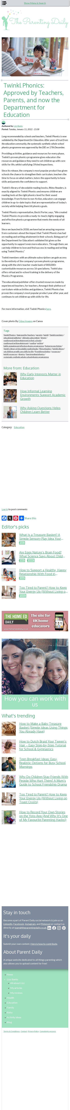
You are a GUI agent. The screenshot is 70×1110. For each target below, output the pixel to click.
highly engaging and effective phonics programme (24, 346)
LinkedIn (7, 923)
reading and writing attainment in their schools (22, 340)
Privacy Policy (33, 1031)
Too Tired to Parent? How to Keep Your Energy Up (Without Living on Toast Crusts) (43, 591)
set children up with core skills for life (19, 351)
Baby (22, 543)
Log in (5, 509)
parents (39, 335)
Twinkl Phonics (10, 335)
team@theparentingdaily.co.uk (30, 927)
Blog (9, 1022)
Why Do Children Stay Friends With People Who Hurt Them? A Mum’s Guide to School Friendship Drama (43, 780)
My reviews (16, 992)
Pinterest (45, 923)
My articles (16, 987)
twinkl (46, 335)
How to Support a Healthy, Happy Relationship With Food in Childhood (42, 574)
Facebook (18, 923)
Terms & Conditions (12, 1031)
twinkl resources (10, 354)
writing (40, 343)
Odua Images (26, 321)
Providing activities (42, 351)
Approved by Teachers (26, 335)
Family (22, 596)
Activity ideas (14, 1017)
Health (30, 560)
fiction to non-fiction (53, 346)
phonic (43, 338)
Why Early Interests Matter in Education (40, 376)
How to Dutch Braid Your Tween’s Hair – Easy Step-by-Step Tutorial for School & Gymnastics (42, 745)
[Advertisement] (35, 468)
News (10, 974)
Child (22, 578)
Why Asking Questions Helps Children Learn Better (40, 410)
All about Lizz (17, 982)
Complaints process (48, 1031)
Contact (24, 1031)
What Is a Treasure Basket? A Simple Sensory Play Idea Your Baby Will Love (40, 538)
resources (56, 351)
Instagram (30, 923)
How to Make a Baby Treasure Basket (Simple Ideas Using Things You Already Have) (43, 727)
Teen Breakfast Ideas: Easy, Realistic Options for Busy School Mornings (42, 763)
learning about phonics (35, 354)
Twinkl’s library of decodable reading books (21, 349)
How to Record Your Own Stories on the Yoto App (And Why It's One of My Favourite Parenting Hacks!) (43, 816)
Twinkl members (56, 335)
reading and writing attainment (16, 343)
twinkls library (58, 349)
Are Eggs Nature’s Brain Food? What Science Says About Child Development (41, 556)
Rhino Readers (45, 349)
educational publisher (12, 338)
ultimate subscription (31, 338)
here (48, 308)
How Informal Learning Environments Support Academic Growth (43, 395)
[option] (35, 621)
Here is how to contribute (43, 943)
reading (33, 343)
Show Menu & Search (35, 3)
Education (19, 427)
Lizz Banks (18, 126)
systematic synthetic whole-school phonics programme (26, 357)
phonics (21, 354)
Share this (27, 518)
